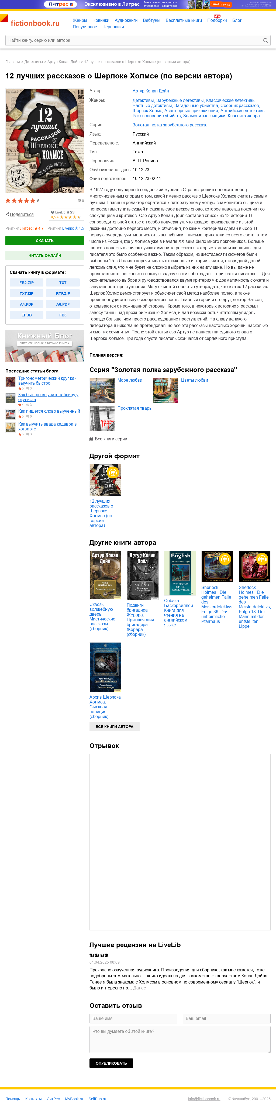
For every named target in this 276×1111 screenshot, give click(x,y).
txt (63, 283)
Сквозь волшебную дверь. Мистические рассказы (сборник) (102, 616)
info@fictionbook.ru (204, 1099)
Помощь (12, 1099)
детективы (34, 62)
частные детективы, (153, 105)
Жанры (80, 20)
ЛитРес (53, 1099)
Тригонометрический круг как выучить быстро (47, 380)
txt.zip (26, 293)
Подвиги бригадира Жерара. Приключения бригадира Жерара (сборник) (140, 620)
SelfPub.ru (97, 1099)
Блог (237, 20)
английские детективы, (243, 110)
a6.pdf (63, 304)
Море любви (130, 380)
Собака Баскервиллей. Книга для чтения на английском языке (179, 612)
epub (27, 315)
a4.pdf (26, 304)
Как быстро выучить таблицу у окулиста (48, 397)
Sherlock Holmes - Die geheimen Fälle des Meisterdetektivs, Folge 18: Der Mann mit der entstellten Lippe (255, 607)
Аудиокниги (126, 20)
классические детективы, (231, 100)
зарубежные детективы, (180, 100)
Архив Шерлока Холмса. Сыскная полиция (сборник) (105, 707)
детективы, (144, 100)
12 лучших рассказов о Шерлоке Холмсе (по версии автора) (101, 513)
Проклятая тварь (134, 408)
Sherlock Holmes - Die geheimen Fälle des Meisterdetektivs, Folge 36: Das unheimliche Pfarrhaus (217, 604)
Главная (12, 62)
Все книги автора (114, 726)
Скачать (45, 241)
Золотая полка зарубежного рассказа (170, 125)
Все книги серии (111, 439)
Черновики (113, 27)
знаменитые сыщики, (204, 115)
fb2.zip (26, 283)
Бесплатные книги (184, 20)
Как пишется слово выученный (49, 411)
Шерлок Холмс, (148, 110)
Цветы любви (194, 380)
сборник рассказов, (240, 105)
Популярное (85, 27)
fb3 (63, 315)
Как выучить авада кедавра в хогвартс (47, 426)
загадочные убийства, (196, 105)
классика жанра (244, 115)
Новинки (100, 20)
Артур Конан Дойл (63, 62)
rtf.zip (63, 293)
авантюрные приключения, (191, 110)
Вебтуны (151, 20)
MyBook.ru (74, 1099)
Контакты (33, 1099)
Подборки (217, 20)
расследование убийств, (157, 115)
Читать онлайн (45, 255)
